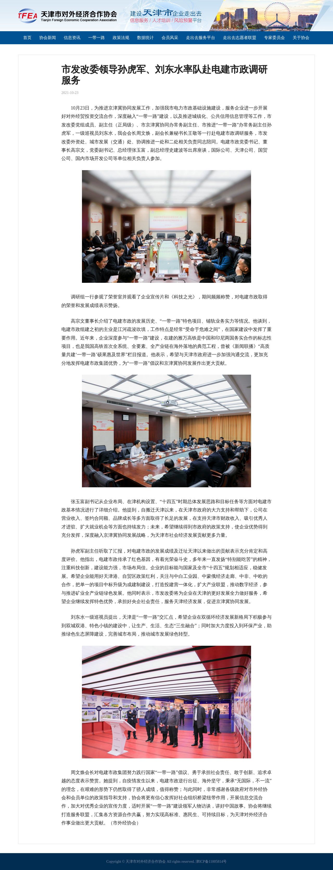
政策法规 (121, 37)
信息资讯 (72, 37)
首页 (27, 37)
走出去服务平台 (200, 37)
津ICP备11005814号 (211, 861)
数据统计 (145, 37)
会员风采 (170, 37)
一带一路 (96, 37)
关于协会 (301, 37)
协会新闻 (47, 37)
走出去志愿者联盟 (239, 37)
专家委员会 (274, 37)
